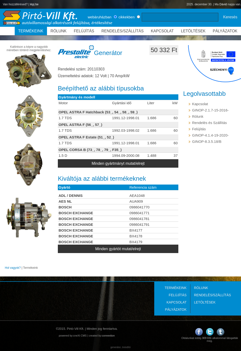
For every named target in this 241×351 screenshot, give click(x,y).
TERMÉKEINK (30, 31)
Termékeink (30, 267)
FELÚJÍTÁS (84, 31)
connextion (108, 335)
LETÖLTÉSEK (193, 31)
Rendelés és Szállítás (209, 123)
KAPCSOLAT (162, 31)
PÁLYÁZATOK (225, 31)
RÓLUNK (59, 31)
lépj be (34, 4)
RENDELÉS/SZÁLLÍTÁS (122, 31)
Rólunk (197, 116)
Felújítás (199, 129)
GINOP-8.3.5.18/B (206, 141)
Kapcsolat (200, 104)
